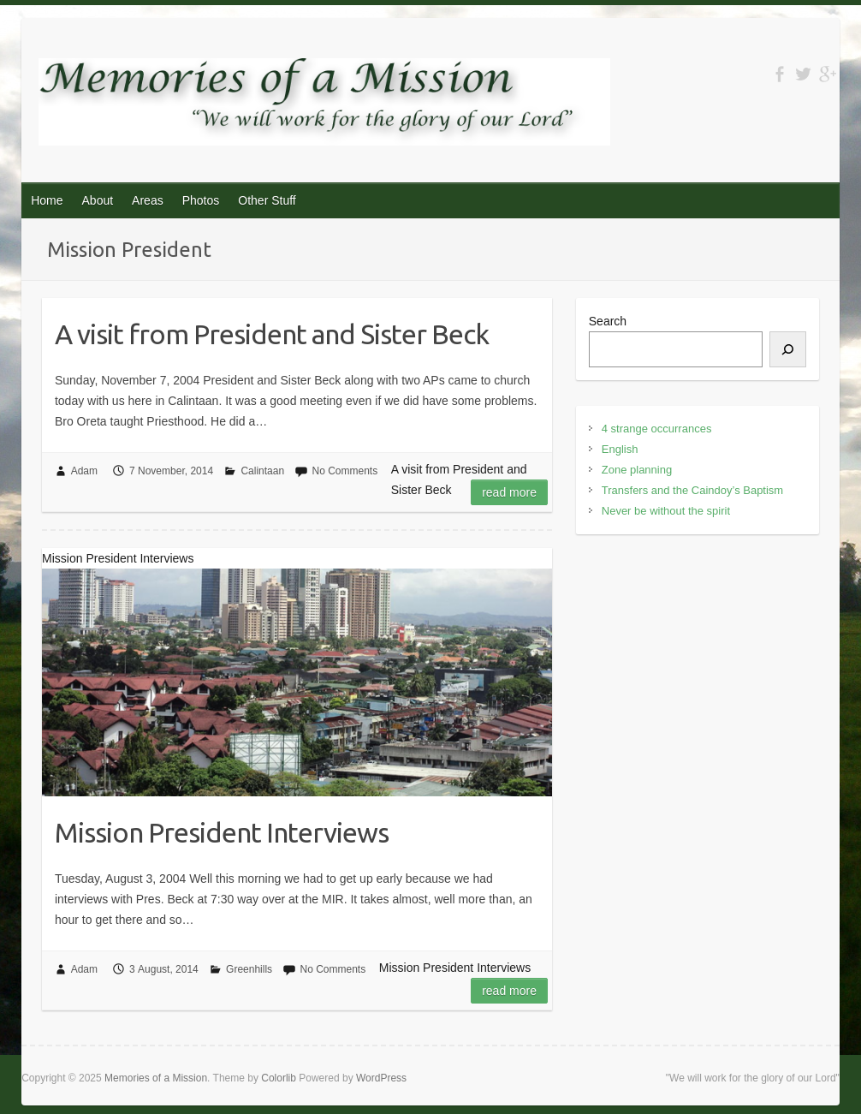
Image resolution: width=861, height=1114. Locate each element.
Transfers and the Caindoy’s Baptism (692, 490)
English (620, 449)
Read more (509, 492)
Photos (201, 200)
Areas (147, 200)
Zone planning (637, 469)
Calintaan (262, 471)
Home (46, 200)
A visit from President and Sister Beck (272, 334)
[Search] (787, 349)
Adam (84, 471)
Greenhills (249, 969)
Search (607, 321)
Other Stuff (266, 200)
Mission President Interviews (222, 832)
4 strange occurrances (657, 428)
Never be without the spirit (666, 510)
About (98, 200)
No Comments (344, 471)
